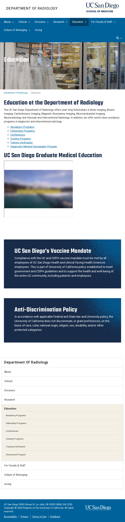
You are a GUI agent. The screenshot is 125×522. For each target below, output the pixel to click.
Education (79, 21)
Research (60, 21)
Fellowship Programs (22, 130)
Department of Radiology (32, 8)
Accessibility (10, 516)
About (9, 21)
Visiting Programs (20, 138)
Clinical (24, 21)
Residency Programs (22, 127)
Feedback (55, 516)
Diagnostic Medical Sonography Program (33, 146)
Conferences (17, 134)
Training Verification (21, 142)
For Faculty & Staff (103, 21)
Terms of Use (39, 516)
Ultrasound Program (16, 454)
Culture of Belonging (17, 30)
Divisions (42, 21)
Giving (38, 30)
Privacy (24, 516)
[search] (119, 38)
